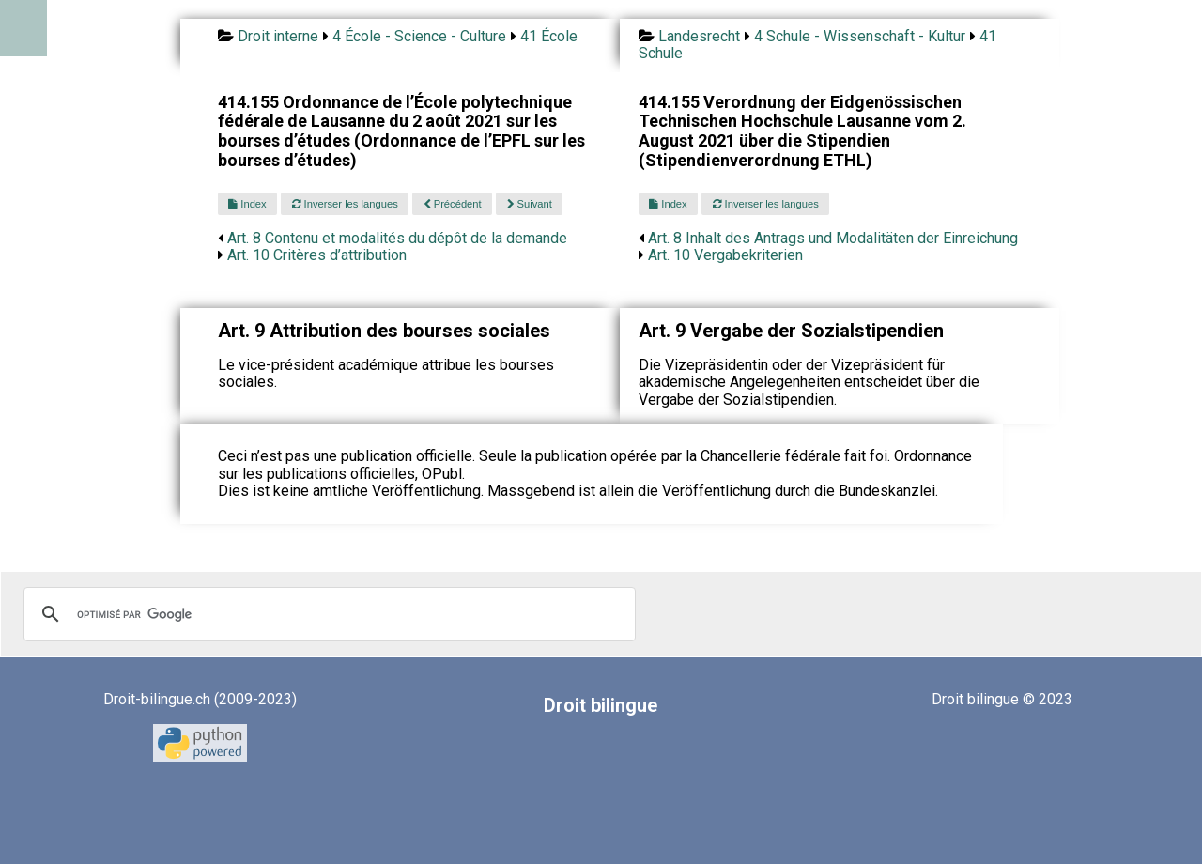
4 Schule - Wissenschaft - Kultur (859, 36)
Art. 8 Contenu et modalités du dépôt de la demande (397, 238)
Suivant (529, 203)
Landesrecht (699, 36)
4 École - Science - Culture (419, 36)
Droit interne (278, 36)
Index (247, 203)
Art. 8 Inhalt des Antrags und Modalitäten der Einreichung (833, 238)
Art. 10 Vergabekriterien (725, 255)
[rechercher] (327, 614)
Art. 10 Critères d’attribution (317, 255)
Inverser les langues (345, 203)
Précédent (453, 203)
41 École (549, 36)
